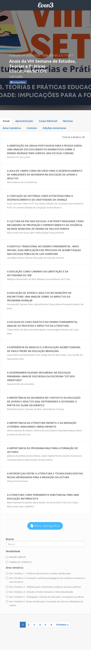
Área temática (12, 128)
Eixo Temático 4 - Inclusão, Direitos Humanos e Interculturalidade (39, 591)
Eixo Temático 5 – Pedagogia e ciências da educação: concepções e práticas (45, 596)
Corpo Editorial (48, 121)
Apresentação (24, 121)
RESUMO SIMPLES (16, 557)
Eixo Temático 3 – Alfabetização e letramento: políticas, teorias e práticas (43, 586)
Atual (6, 121)
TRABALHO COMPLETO (19, 562)
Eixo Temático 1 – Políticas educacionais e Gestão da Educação (38, 573)
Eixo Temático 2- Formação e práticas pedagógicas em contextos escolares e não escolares (45, 580)
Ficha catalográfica (45, 526)
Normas (68, 121)
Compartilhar (18, 82)
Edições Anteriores (54, 128)
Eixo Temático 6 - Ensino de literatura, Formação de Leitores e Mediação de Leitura (44, 603)
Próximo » (62, 624)
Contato (32, 128)
